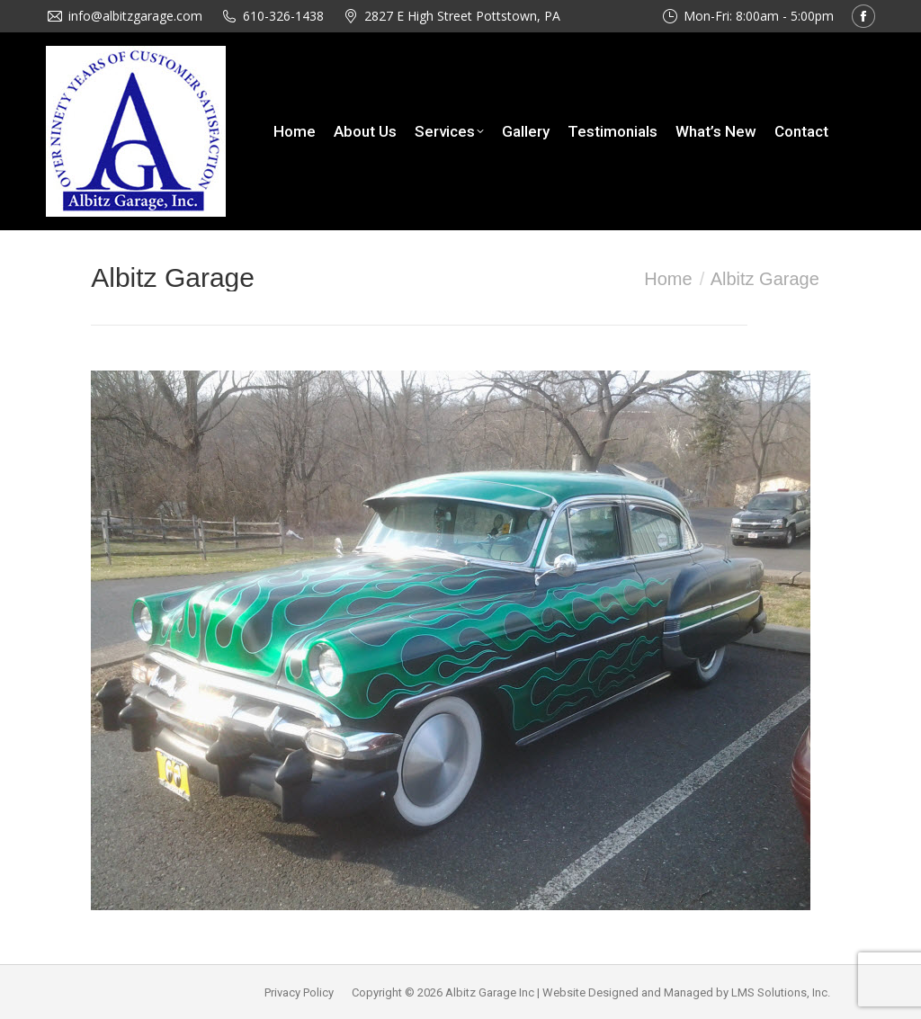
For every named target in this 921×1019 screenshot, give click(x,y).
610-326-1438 (283, 15)
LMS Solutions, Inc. (780, 992)
